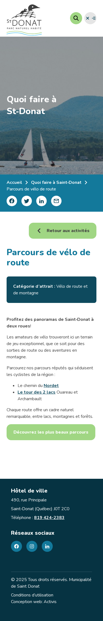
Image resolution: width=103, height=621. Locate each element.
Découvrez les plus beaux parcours (50, 432)
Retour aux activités (63, 230)
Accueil (14, 182)
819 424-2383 (49, 518)
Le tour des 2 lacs (36, 392)
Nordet (51, 386)
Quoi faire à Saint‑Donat (56, 182)
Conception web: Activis (34, 602)
